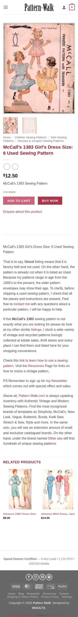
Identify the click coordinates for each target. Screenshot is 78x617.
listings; (36, 329)
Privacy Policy (50, 596)
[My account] (64, 7)
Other (52, 438)
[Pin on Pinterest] (14, 221)
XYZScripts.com (59, 615)
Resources (36, 366)
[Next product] (7, 166)
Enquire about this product (22, 211)
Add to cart (19, 200)
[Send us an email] (42, 577)
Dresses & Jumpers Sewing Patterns (41, 140)
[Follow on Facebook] (29, 577)
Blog (21, 593)
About (11, 593)
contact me (22, 304)
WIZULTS (38, 608)
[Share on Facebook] (7, 221)
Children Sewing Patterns (31, 137)
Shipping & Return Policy (22, 596)
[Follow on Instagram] (35, 577)
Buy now (50, 200)
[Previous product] (15, 166)
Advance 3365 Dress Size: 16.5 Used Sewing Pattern (36, 513)
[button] (5, 7)
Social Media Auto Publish (23, 615)
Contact (64, 593)
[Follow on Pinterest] (49, 577)
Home (7, 137)
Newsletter (59, 381)
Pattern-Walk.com (32, 396)
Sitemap (67, 596)
